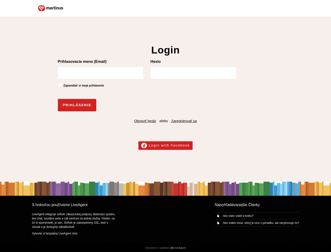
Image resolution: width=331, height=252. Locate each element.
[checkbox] (60, 85)
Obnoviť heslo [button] (145, 121)
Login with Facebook (169, 145)
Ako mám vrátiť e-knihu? (238, 216)
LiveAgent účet (68, 233)
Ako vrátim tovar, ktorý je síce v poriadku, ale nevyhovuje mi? (261, 223)
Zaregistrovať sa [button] (184, 121)
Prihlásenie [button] (77, 105)
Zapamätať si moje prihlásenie (83, 85)
